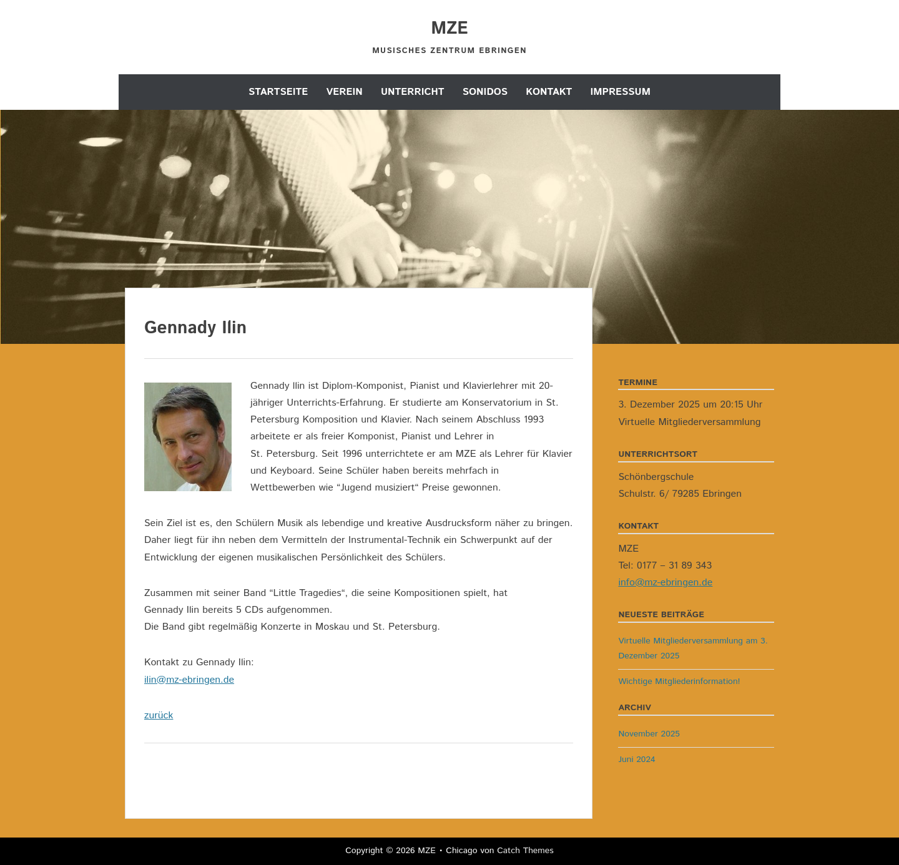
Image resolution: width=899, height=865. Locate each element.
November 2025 (649, 734)
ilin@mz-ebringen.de (189, 680)
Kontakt (549, 92)
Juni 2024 (636, 759)
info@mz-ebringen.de (665, 582)
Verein (345, 92)
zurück (158, 715)
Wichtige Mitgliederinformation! (679, 681)
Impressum (621, 92)
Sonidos (485, 92)
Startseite (278, 92)
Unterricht (413, 92)
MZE (449, 28)
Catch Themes (525, 850)
